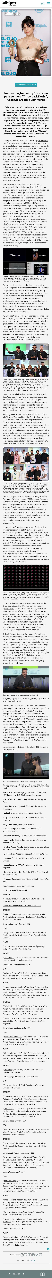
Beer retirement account (14, 1129)
